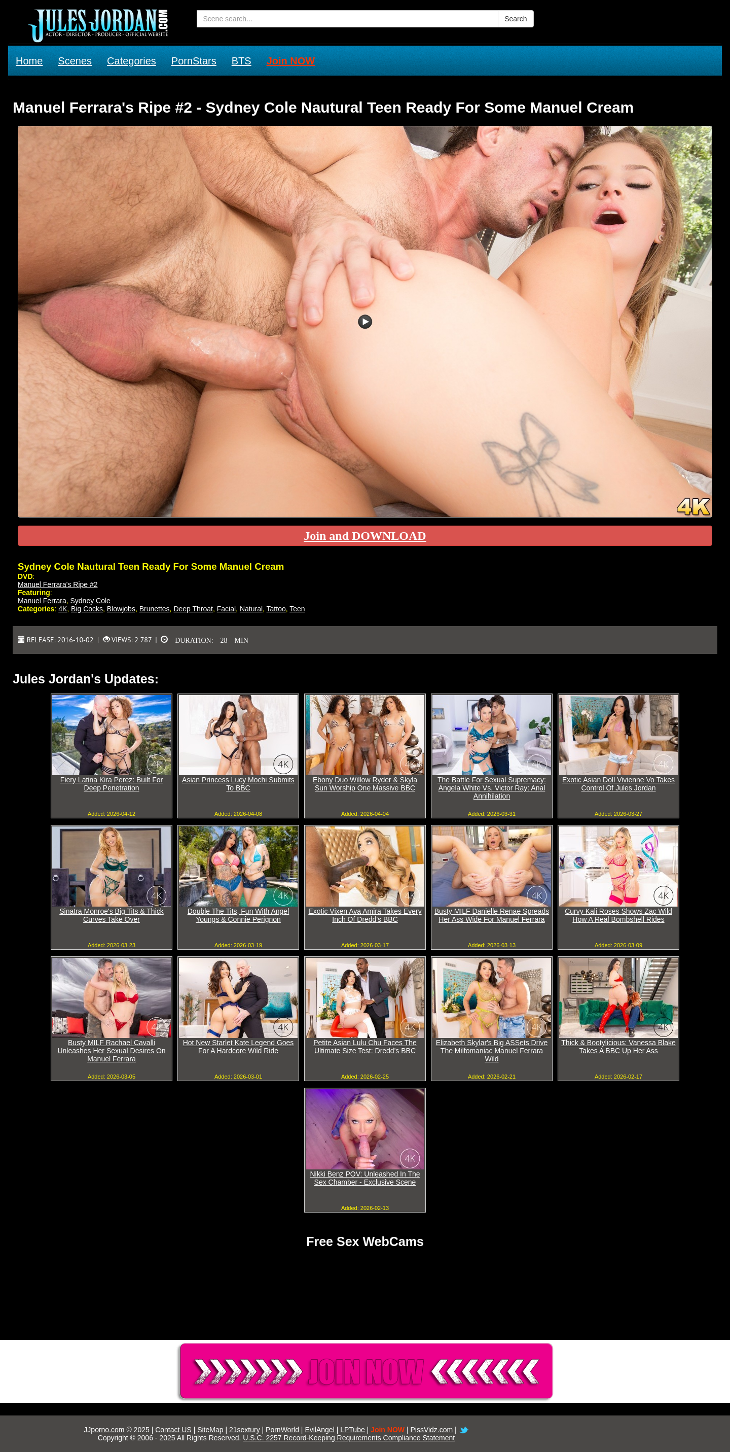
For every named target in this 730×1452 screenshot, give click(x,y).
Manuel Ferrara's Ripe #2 (58, 584)
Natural (251, 609)
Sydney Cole (90, 601)
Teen (297, 609)
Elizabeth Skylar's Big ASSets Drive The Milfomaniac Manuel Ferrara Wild (492, 1051)
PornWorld (282, 1430)
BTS (241, 60)
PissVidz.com (431, 1430)
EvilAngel (319, 1430)
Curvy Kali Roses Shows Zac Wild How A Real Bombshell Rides (618, 915)
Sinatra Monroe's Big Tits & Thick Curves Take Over (111, 915)
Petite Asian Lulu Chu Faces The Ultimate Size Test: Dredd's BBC (365, 1047)
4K (62, 609)
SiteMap (210, 1430)
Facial (226, 609)
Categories (131, 60)
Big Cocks (87, 609)
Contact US (173, 1430)
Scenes (75, 60)
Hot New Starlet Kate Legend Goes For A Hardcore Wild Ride (238, 1047)
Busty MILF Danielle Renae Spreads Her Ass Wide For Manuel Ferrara (491, 915)
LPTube (352, 1430)
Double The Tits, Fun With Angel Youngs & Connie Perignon (238, 915)
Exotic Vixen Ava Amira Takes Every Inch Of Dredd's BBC (364, 915)
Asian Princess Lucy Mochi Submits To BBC (238, 784)
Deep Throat (193, 609)
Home (29, 60)
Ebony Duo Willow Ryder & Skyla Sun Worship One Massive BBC (365, 784)
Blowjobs (121, 609)
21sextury (244, 1430)
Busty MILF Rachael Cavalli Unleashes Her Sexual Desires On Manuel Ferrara (111, 1051)
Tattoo (276, 609)
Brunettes (154, 609)
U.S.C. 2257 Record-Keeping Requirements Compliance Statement (349, 1438)
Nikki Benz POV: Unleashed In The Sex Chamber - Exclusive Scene (365, 1178)
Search (515, 19)
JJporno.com (104, 1430)
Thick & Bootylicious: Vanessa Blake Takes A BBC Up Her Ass (618, 1047)
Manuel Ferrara (42, 601)
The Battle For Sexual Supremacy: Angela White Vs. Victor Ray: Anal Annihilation (491, 788)
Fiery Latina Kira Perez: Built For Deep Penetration (111, 784)
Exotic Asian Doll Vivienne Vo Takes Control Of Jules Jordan (618, 784)
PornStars (193, 60)
